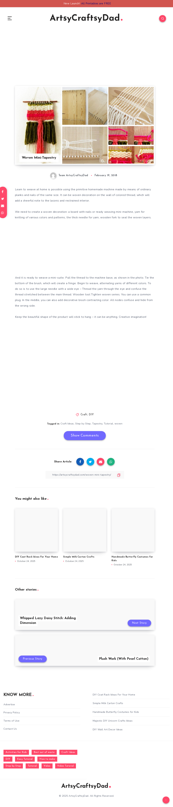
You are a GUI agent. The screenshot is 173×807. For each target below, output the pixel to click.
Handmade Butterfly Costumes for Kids (116, 712)
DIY (91, 414)
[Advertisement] (85, 61)
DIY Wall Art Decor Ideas (108, 729)
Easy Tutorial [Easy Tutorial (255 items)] (25, 759)
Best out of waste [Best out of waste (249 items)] (44, 752)
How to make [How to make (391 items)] (47, 759)
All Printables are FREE (96, 3)
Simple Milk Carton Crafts (78, 557)
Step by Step (83, 423)
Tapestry (97, 423)
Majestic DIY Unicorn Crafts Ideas (113, 720)
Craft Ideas (67, 423)
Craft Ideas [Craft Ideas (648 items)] (68, 752)
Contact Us (10, 728)
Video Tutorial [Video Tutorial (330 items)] (65, 766)
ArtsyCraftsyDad (86, 18)
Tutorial (108, 423)
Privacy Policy (11, 712)
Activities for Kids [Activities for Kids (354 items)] (16, 752)
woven (119, 423)
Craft (84, 414)
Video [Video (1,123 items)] (47, 766)
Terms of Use (11, 720)
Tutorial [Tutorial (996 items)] (32, 766)
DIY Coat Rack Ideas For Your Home (36, 557)
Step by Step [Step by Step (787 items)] (13, 766)
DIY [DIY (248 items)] (8, 759)
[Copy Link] (85, 475)
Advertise (9, 704)
